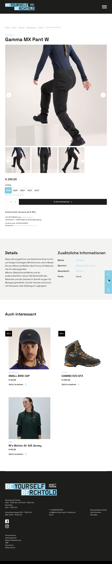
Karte (51, 518)
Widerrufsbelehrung (13, 543)
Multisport (81, 268)
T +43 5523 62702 (56, 513)
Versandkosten (27, 220)
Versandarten (10, 538)
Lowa (64, 375)
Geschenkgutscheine (98, 513)
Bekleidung (28, 228)
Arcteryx (9, 37)
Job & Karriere (95, 515)
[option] (8, 193)
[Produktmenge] (11, 205)
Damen (21, 228)
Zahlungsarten (11, 541)
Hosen (35, 228)
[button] (8, 97)
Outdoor (91, 268)
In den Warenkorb (61, 205)
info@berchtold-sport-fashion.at (62, 515)
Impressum (9, 548)
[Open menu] (104, 8)
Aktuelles (93, 518)
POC (11, 444)
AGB (6, 546)
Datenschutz (10, 551)
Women (80, 274)
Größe (8, 187)
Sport (16, 228)
